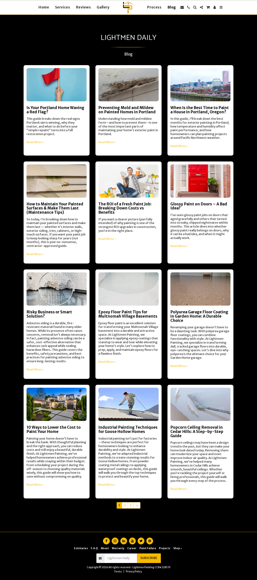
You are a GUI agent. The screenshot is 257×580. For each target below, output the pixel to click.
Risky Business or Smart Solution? (49, 314)
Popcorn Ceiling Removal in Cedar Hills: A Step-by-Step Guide (196, 431)
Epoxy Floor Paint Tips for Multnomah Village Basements (127, 314)
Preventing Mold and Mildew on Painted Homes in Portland (127, 109)
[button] (182, 7)
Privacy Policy (134, 571)
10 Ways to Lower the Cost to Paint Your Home (54, 429)
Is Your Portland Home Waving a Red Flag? (55, 109)
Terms (118, 571)
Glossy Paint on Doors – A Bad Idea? (198, 206)
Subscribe (148, 558)
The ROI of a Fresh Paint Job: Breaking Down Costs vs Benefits (125, 208)
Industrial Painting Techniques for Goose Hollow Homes (128, 429)
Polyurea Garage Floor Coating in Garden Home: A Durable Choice (199, 316)
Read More (36, 142)
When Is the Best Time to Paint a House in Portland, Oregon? (199, 109)
